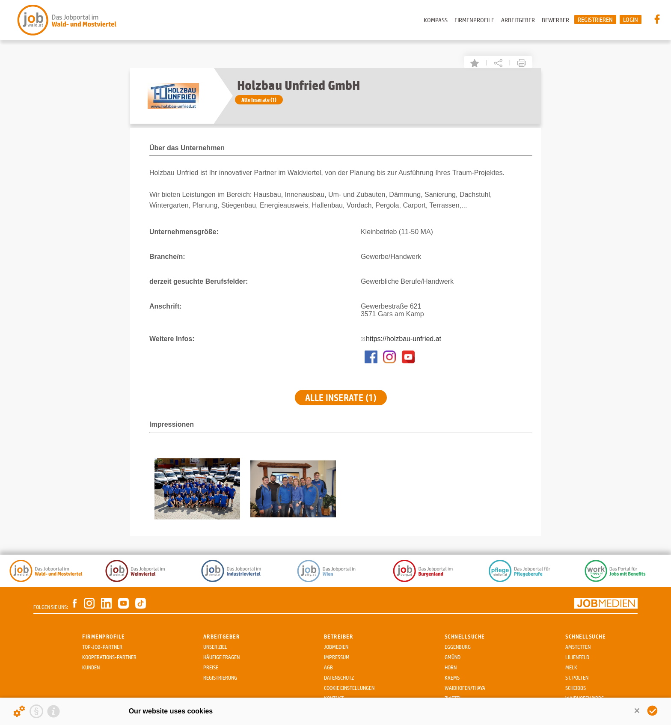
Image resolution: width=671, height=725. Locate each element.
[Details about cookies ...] (19, 711)
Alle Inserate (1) (258, 99)
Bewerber (555, 20)
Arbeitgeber (518, 20)
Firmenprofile (474, 20)
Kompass (436, 20)
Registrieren (595, 19)
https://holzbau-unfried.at (403, 338)
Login (630, 19)
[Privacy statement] (36, 711)
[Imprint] (53, 711)
